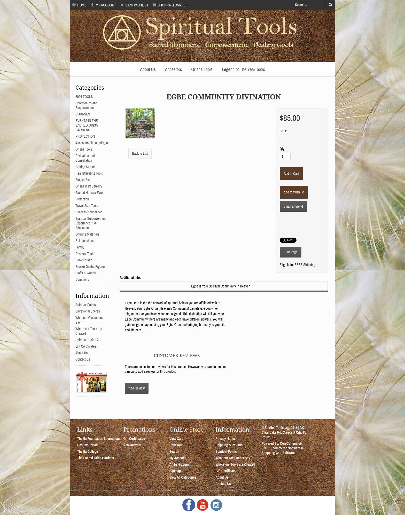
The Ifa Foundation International (99, 438)
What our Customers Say (232, 458)
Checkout (176, 445)
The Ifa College (87, 451)
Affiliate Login (179, 464)
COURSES (82, 114)
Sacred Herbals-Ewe (89, 192)
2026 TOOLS (84, 96)
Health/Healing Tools (89, 173)
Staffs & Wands (85, 273)
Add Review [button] (137, 388)
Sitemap (175, 471)
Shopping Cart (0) (169, 5)
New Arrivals (132, 445)
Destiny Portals (87, 445)
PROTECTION (85, 136)
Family (79, 247)
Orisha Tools (202, 69)
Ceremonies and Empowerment (86, 105)
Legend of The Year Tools (243, 69)
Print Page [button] (291, 252)
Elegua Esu (83, 179)
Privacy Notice (225, 438)
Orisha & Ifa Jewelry (88, 186)
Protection (82, 199)
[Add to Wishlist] (294, 192)
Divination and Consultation (85, 158)
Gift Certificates (85, 346)
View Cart (176, 438)
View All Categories (182, 477)
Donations (82, 279)
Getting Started (85, 167)
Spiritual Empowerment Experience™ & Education (90, 223)
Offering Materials (87, 234)
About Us (148, 69)
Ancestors (173, 69)
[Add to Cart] (291, 173)
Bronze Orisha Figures (90, 266)
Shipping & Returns (229, 445)
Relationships (84, 240)
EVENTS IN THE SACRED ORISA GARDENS (86, 125)
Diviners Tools (84, 253)
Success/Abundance (89, 212)
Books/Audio (83, 260)
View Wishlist (134, 5)
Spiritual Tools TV (87, 340)
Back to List (140, 153)
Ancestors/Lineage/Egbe (91, 143)
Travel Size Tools (86, 205)
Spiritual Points (85, 304)
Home (79, 5)
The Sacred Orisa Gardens (95, 458)
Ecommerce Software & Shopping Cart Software (282, 450)
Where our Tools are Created (235, 464)
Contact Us (82, 359)
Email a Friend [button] (293, 206)
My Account (103, 5)
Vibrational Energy (87, 311)
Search (174, 451)
